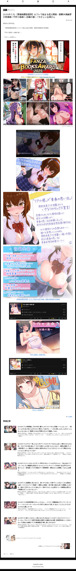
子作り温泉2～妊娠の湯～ (38, 338)
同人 (5, 9)
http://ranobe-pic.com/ (47, 77)
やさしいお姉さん (38, 393)
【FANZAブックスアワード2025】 (38, 57)
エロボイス (11, 9)
